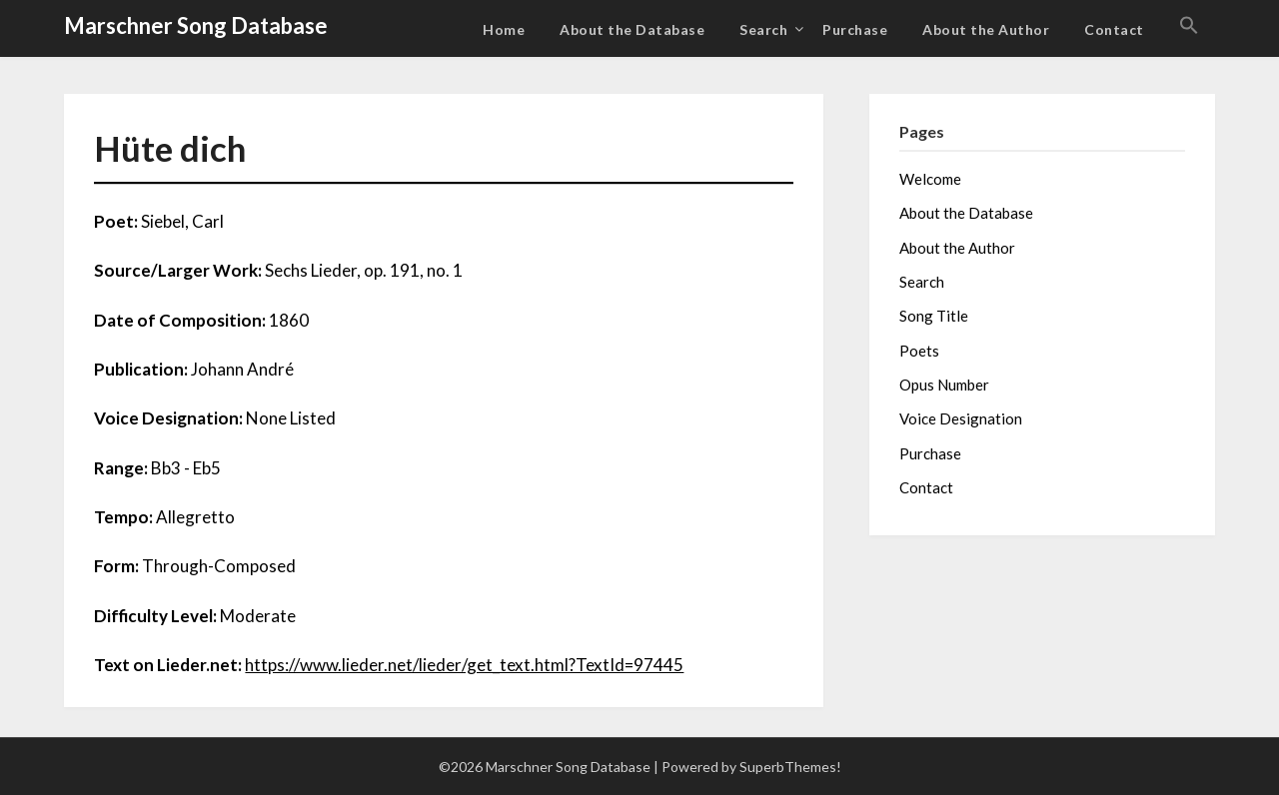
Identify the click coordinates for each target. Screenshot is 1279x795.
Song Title (933, 316)
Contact (1114, 29)
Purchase (854, 29)
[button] (1189, 26)
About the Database (632, 29)
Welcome (930, 179)
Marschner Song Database (196, 25)
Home (504, 29)
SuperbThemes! (790, 766)
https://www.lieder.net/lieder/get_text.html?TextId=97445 (464, 664)
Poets (919, 351)
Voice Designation (960, 418)
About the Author (985, 29)
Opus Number (944, 385)
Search (763, 29)
